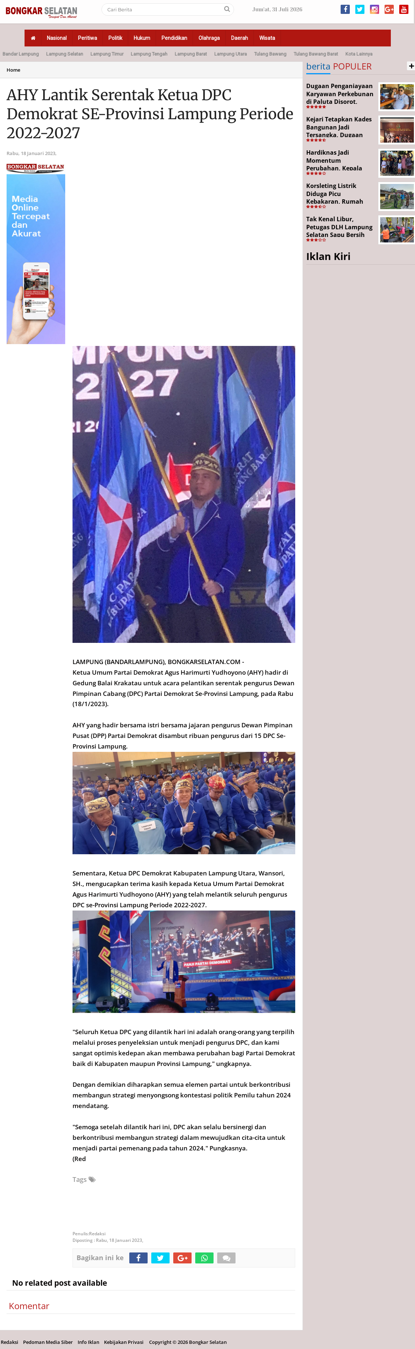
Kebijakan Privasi (124, 1342)
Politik (115, 38)
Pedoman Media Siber (48, 1342)
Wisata (267, 38)
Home (13, 70)
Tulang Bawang (270, 54)
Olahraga (209, 38)
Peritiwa (87, 38)
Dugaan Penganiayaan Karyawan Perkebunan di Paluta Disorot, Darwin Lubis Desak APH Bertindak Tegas (340, 101)
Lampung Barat (191, 54)
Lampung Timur (106, 54)
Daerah (239, 38)
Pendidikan (174, 38)
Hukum (142, 38)
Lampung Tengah (149, 54)
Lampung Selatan (64, 54)
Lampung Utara (230, 54)
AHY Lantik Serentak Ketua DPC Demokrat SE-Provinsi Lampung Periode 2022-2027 (150, 114)
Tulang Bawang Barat (316, 54)
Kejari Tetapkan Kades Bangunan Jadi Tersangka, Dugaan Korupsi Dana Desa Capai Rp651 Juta (339, 135)
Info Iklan (88, 1342)
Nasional (57, 38)
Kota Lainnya (359, 54)
